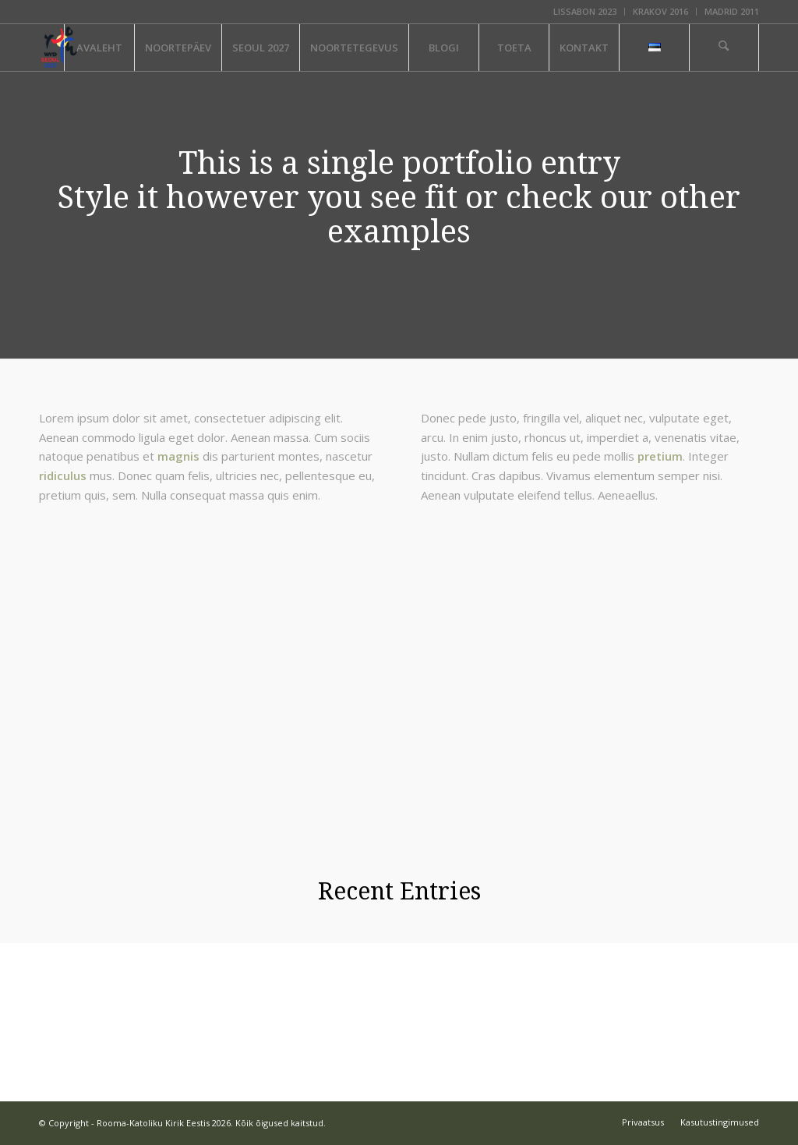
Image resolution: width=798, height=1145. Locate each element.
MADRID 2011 (731, 11)
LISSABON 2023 (584, 11)
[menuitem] (585, 12)
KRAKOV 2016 (660, 11)
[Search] (724, 47)
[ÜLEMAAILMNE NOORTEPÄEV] (59, 47)
